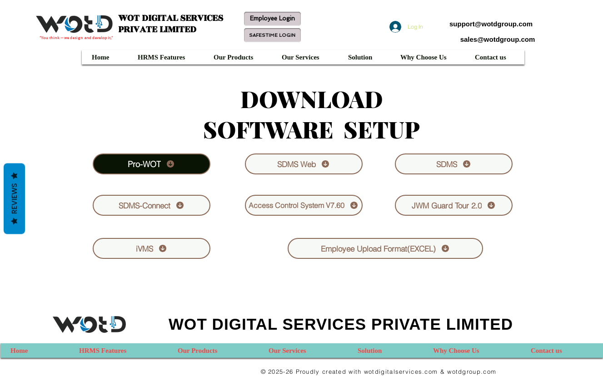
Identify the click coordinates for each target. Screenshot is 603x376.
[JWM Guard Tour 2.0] (454, 205)
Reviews (14, 199)
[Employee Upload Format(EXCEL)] (385, 248)
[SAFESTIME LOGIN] (272, 35)
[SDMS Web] (304, 163)
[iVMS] (151, 248)
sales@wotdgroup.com (497, 39)
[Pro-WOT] (151, 163)
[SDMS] (454, 163)
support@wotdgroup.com (491, 24)
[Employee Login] (272, 19)
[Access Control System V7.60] (304, 205)
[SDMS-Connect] (151, 205)
